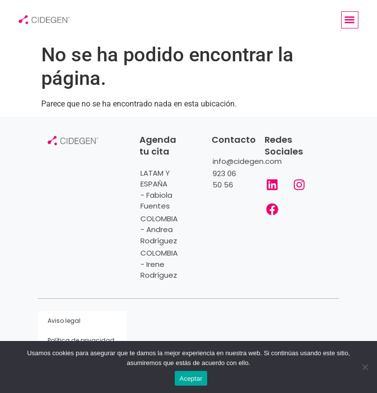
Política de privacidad (81, 340)
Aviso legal (64, 320)
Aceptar (191, 378)
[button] (349, 19)
